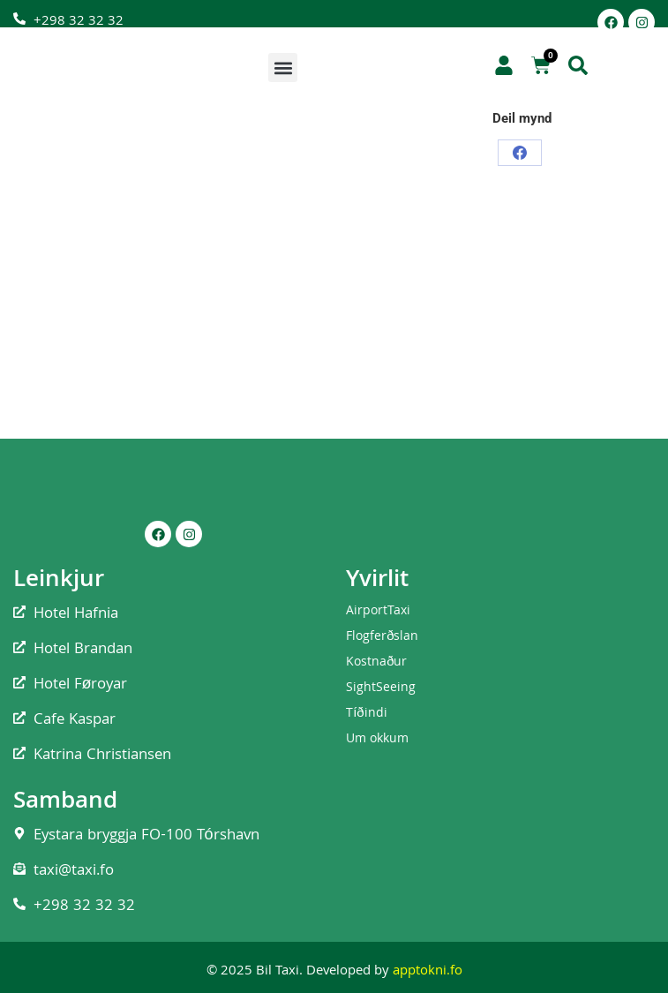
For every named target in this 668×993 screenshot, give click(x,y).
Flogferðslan (382, 637)
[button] (282, 67)
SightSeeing (381, 688)
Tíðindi (366, 714)
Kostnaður (376, 663)
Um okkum (377, 740)
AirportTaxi (378, 612)
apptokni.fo (427, 971)
